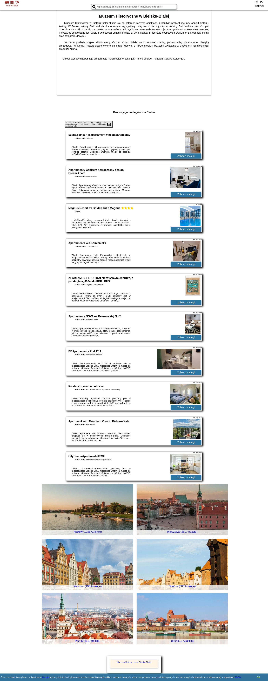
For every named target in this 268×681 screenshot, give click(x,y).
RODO (237, 677)
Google (45, 677)
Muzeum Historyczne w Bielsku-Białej (134, 662)
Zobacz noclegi (186, 155)
